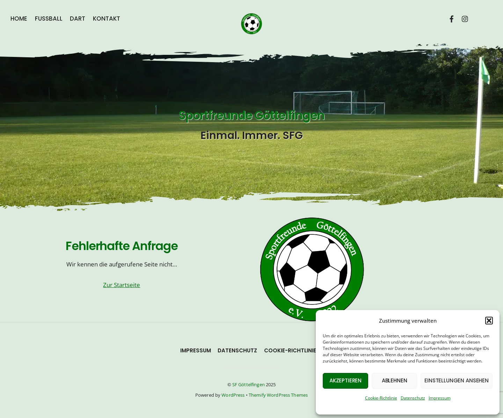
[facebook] (452, 18)
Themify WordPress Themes (278, 395)
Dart (77, 19)
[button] (489, 320)
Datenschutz (413, 398)
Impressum (440, 398)
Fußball (49, 19)
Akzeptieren (345, 380)
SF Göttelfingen (248, 384)
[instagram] (465, 18)
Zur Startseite (121, 285)
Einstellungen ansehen (456, 380)
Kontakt (106, 19)
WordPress (233, 395)
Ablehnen (394, 380)
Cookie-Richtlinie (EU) (296, 350)
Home (18, 19)
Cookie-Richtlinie (381, 398)
